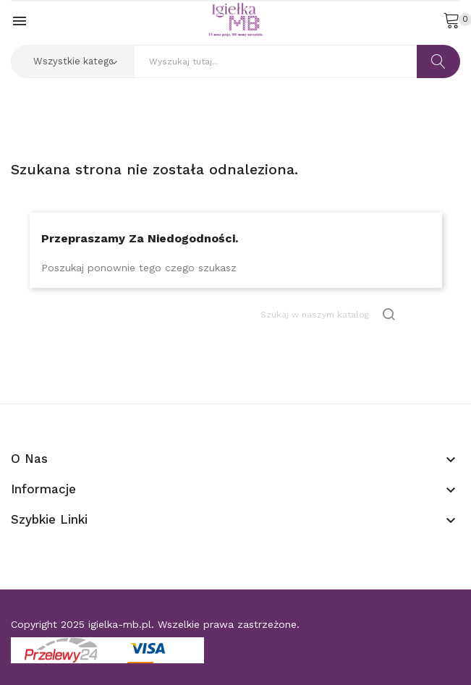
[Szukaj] (329, 314)
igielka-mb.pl (119, 624)
